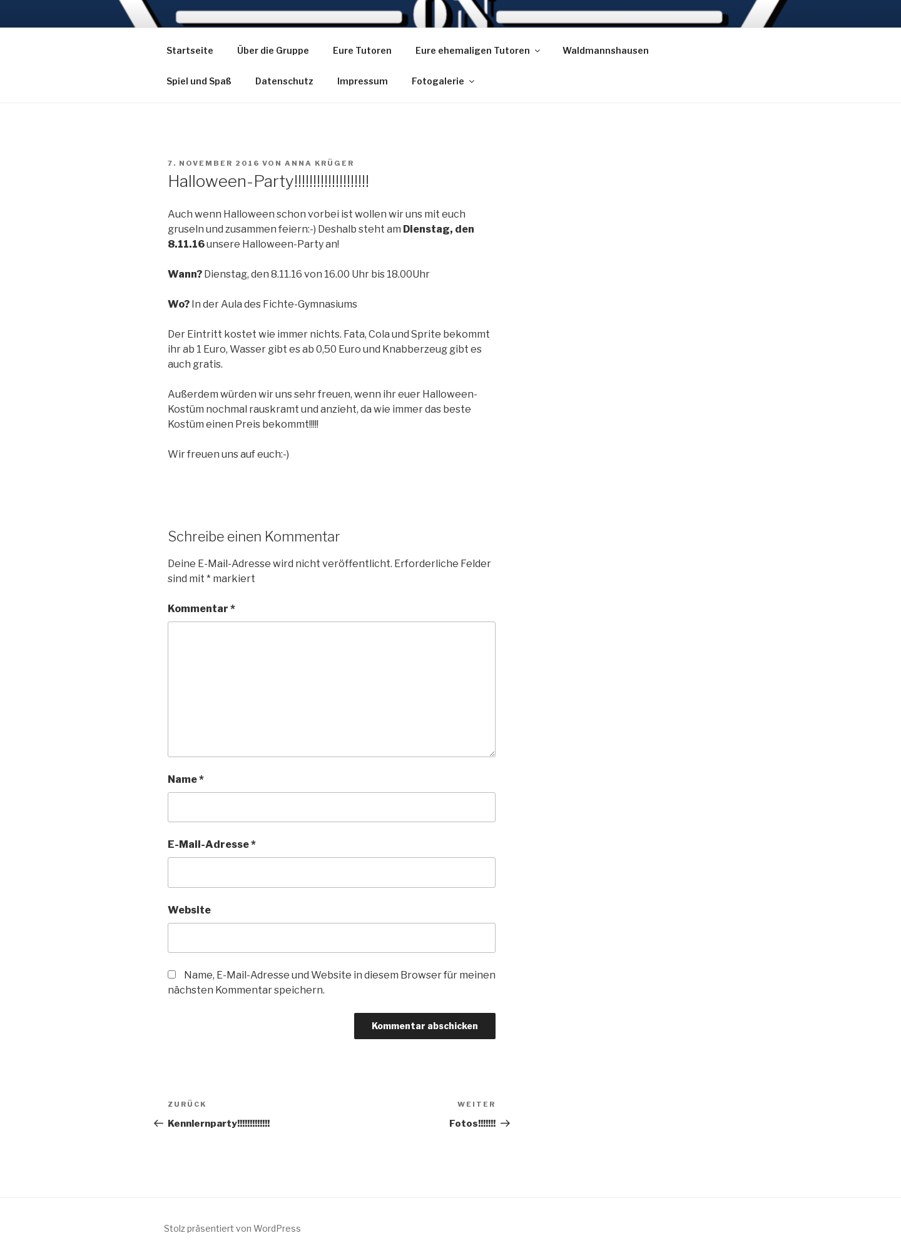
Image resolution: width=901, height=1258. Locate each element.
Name (186, 779)
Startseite (189, 50)
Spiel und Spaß (199, 81)
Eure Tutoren (362, 50)
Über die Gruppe (273, 50)
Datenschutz (284, 81)
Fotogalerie (444, 81)
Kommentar (201, 609)
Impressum (362, 81)
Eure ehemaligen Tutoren (478, 50)
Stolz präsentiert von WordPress (232, 1228)
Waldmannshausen (605, 50)
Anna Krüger (319, 163)
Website (189, 910)
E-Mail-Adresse (212, 844)
